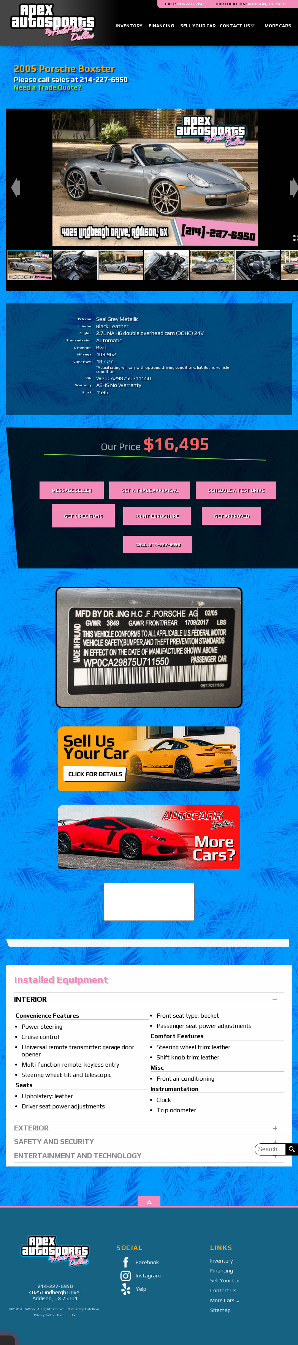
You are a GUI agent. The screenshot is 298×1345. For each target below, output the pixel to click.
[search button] (291, 1149)
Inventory (221, 1261)
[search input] (270, 1149)
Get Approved (231, 516)
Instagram (138, 1276)
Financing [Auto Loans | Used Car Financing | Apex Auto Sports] (161, 25)
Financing (221, 1271)
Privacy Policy (44, 1315)
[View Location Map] (251, 4)
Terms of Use (66, 1315)
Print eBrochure (157, 516)
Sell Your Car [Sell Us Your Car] (198, 25)
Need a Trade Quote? (47, 87)
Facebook (137, 1262)
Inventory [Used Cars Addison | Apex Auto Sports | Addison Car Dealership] (129, 25)
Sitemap (220, 1310)
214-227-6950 (55, 1286)
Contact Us (223, 1290)
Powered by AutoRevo (83, 1309)
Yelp (131, 1289)
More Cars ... (224, 1300)
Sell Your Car (225, 1280)
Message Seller (72, 490)
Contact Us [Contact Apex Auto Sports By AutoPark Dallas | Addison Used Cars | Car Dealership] (235, 25)
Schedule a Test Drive (236, 490)
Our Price (121, 446)
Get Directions (83, 516)
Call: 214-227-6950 (157, 544)
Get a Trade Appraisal (149, 490)
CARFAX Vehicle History (149, 883)
